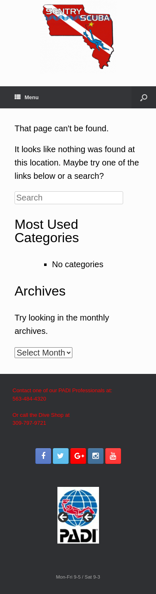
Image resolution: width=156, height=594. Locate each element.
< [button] (63, 517)
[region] (78, 519)
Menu (27, 97)
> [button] (88, 517)
